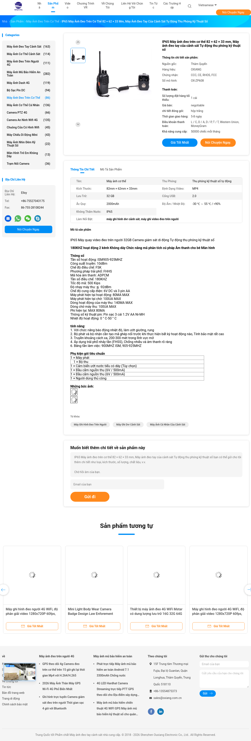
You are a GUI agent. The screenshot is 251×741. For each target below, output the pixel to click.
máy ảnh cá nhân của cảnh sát (167, 424)
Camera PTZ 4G (28, 112)
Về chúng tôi (10, 681)
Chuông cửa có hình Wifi (28, 127)
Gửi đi (89, 496)
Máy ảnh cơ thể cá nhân (28, 105)
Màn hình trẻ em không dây (28, 154)
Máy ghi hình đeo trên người (90, 424)
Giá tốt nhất (180, 142)
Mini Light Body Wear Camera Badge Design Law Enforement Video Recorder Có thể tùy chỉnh (91, 613)
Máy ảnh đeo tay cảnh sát (28, 47)
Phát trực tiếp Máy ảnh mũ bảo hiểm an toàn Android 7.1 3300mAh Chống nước (116, 669)
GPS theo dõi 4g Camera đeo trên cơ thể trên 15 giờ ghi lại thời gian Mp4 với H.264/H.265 (63, 669)
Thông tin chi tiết (82, 169)
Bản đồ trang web (13, 692)
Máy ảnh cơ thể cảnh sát (28, 54)
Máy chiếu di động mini (28, 135)
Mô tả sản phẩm (111, 169)
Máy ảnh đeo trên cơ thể (28, 98)
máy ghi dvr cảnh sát (128, 424)
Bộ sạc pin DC (28, 90)
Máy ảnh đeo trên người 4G (28, 63)
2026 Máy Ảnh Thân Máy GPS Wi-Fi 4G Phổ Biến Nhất (61, 686)
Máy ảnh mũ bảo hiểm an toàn (28, 73)
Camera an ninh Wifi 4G (28, 120)
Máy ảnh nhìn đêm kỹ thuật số (28, 144)
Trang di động (11, 698)
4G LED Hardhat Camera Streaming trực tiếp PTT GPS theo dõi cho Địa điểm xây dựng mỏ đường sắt (117, 690)
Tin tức (6, 687)
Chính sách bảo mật (15, 704)
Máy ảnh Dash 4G (28, 83)
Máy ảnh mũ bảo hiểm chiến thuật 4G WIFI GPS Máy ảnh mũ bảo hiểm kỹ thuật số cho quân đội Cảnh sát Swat (117, 709)
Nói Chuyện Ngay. (233, 12)
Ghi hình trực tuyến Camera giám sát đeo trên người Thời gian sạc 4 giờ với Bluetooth (63, 702)
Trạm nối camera (28, 164)
